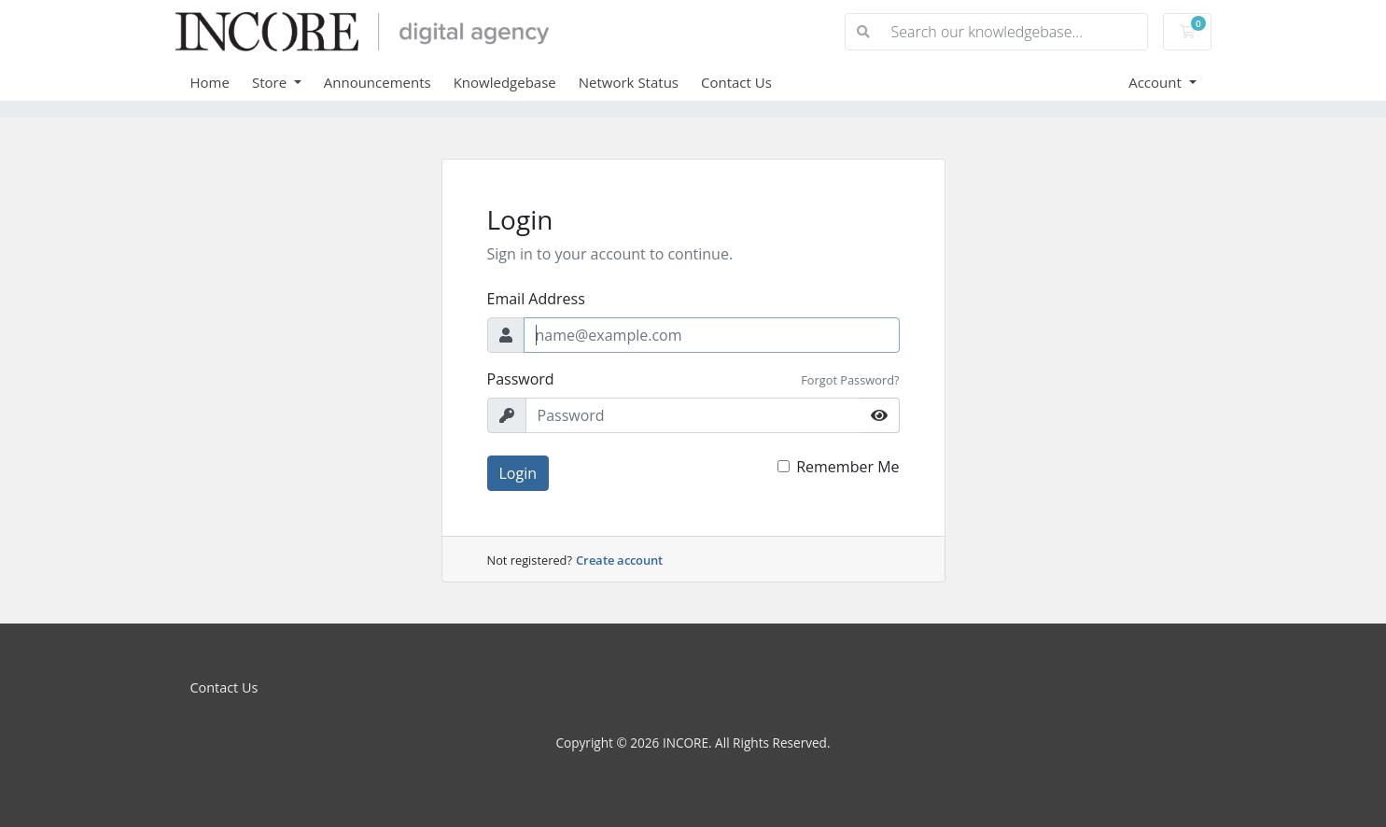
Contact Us (736, 82)
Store (271, 82)
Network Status (629, 82)
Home (210, 82)
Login (518, 473)
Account (1156, 82)
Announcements (377, 82)
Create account (619, 560)
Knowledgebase (505, 82)
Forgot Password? (850, 379)
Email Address (536, 298)
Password (520, 379)
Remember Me (847, 466)
